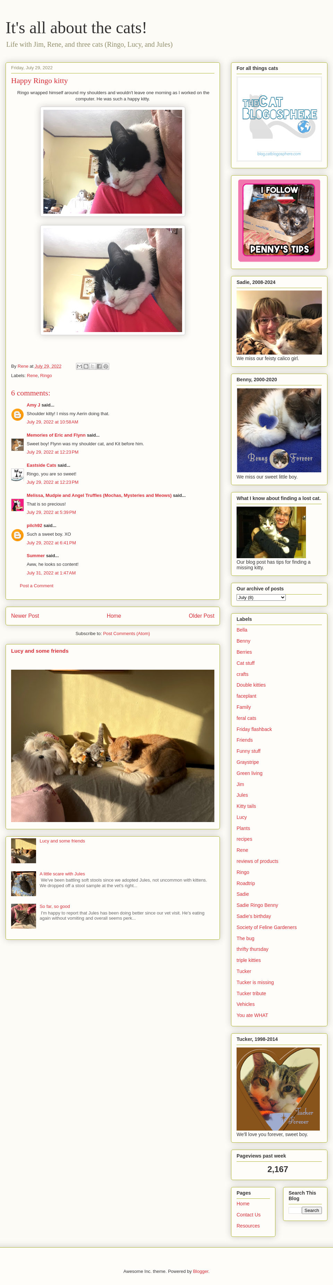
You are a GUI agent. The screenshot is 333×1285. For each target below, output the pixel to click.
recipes (244, 839)
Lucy (242, 817)
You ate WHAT (252, 1015)
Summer (36, 555)
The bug (245, 938)
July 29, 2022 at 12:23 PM (52, 452)
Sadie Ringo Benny (257, 905)
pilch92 (34, 525)
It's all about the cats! (76, 27)
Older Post (201, 616)
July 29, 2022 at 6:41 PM (51, 542)
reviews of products (258, 861)
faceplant (246, 696)
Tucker (244, 971)
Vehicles (246, 1004)
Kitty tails (246, 806)
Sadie (243, 894)
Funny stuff (249, 751)
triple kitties (249, 960)
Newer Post (25, 616)
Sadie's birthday (254, 916)
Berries (244, 652)
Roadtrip (246, 883)
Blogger (200, 1271)
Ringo (46, 375)
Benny (243, 641)
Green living (250, 773)
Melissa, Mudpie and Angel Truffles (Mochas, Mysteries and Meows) (99, 495)
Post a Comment (36, 585)
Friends (245, 740)
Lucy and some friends (40, 651)
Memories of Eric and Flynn (56, 435)
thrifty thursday (252, 949)
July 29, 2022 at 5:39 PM (51, 512)
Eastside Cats (41, 465)
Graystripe (248, 762)
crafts (242, 674)
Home (114, 616)
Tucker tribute (251, 993)
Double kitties (251, 685)
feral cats (246, 718)
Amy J (33, 405)
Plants (243, 828)
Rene (32, 375)
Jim (240, 784)
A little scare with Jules (62, 873)
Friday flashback (254, 729)
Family (244, 707)
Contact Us (249, 1214)
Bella (242, 630)
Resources (248, 1226)
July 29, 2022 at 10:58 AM (52, 422)
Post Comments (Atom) (126, 633)
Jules (242, 795)
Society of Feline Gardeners (267, 927)
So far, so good (55, 906)
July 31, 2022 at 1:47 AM (51, 572)
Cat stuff (246, 663)
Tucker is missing (255, 982)
